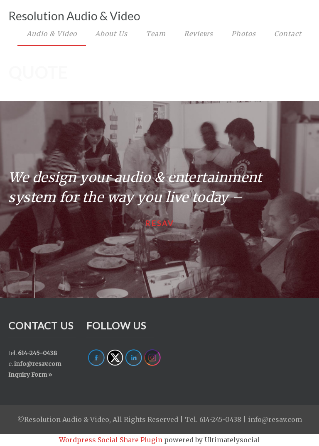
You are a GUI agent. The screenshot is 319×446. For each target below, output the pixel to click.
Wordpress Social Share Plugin (111, 440)
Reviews (198, 33)
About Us (111, 33)
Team (156, 33)
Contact (288, 33)
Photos (243, 33)
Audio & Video (52, 33)
